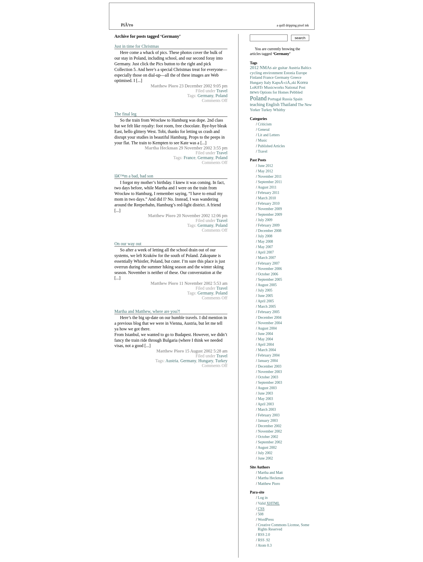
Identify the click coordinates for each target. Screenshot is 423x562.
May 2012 (265, 171)
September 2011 (270, 182)
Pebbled (296, 92)
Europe (301, 73)
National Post (295, 87)
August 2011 (267, 187)
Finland (256, 77)
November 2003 (270, 372)
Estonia (289, 73)
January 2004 (268, 361)
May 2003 (265, 399)
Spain (297, 99)
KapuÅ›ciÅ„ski (284, 82)
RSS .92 (264, 540)
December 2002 (269, 426)
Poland (221, 95)
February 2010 (268, 203)
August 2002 (267, 448)
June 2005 (265, 296)
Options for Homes (274, 92)
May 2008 (265, 241)
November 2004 (270, 323)
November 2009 (270, 209)
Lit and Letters (269, 135)
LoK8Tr (256, 87)
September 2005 (270, 279)
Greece (296, 77)
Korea (302, 82)
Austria (171, 360)
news (254, 92)
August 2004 (267, 328)
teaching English (264, 104)
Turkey (221, 360)
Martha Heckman (271, 478)
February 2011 (268, 193)
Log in (263, 498)
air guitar (280, 67)
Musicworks (274, 87)
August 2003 (267, 388)
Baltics (306, 68)
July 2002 (265, 453)
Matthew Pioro (269, 484)
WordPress (266, 520)
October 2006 (268, 274)
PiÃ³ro (127, 25)
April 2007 (266, 252)
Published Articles (271, 146)
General (264, 130)
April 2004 (266, 344)
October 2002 (268, 437)
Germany (205, 95)
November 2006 (270, 269)
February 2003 (268, 415)
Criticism (265, 124)
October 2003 (268, 377)
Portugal (274, 99)
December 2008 (269, 231)
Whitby (279, 109)
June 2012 (265, 166)
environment (273, 73)
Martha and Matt (270, 473)
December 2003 (269, 366)
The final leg (125, 114)
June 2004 (265, 334)
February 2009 (268, 225)
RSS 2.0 (264, 535)
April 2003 (266, 404)
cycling (256, 72)
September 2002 (270, 442)
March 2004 (267, 350)
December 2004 (269, 318)
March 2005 (267, 306)
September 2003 (270, 383)
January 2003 (268, 421)
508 (261, 514)
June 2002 (265, 458)
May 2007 (265, 247)
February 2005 (268, 312)
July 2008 (265, 236)
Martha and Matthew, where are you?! (147, 311)
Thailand (288, 104)
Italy (267, 82)
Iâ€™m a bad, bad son (133, 176)
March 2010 (267, 198)
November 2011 (270, 176)
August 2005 (267, 285)
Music (262, 140)
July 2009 (265, 220)
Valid (269, 503)
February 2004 (268, 355)
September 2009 (270, 215)
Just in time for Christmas (136, 46)
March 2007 (267, 258)
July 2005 (265, 290)
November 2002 (270, 431)
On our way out (127, 243)
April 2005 (266, 301)
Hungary (205, 360)
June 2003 (265, 393)
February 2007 (268, 263)
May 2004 (265, 339)
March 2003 (267, 409)
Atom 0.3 (265, 545)
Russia (287, 99)
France (190, 157)
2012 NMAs (261, 67)
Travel (221, 90)
